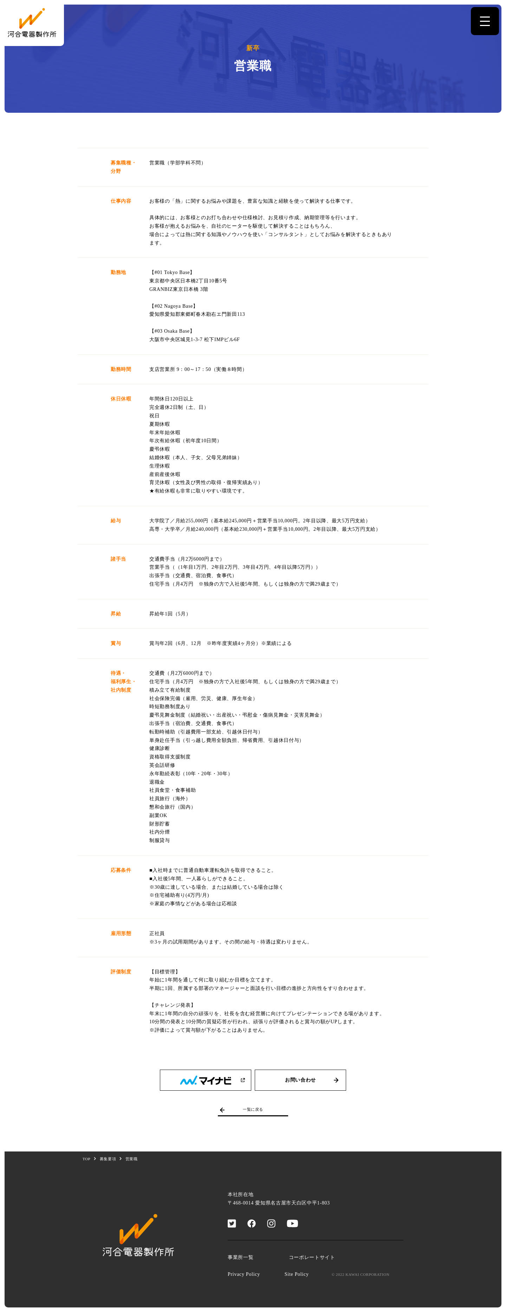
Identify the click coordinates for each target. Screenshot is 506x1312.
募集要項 (108, 1159)
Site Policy (297, 1274)
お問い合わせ (312, 1080)
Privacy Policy (244, 1274)
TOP (86, 1159)
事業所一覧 (241, 1257)
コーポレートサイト (312, 1257)
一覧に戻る (240, 1110)
